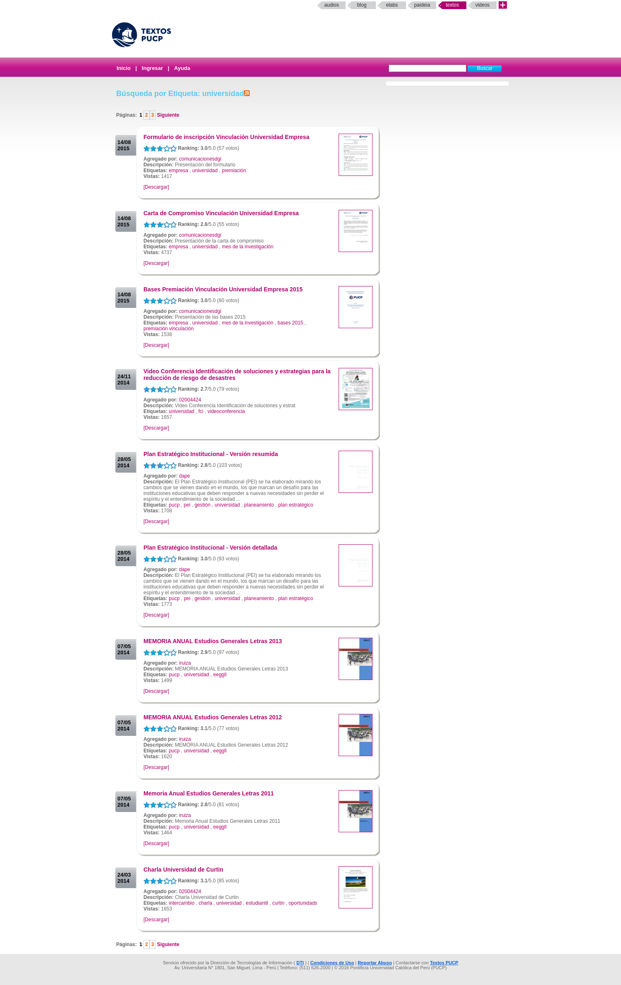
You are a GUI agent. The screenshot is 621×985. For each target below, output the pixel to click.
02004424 (190, 400)
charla (205, 903)
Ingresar (152, 68)
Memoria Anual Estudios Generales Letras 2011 (208, 793)
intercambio (181, 903)
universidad (204, 170)
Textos (452, 5)
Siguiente (167, 115)
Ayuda (182, 68)
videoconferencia (226, 411)
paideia (422, 5)
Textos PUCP (444, 962)
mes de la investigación (247, 247)
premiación (234, 170)
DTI (300, 962)
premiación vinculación (168, 329)
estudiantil (257, 903)
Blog (362, 5)
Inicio (124, 68)
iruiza (185, 663)
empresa (178, 170)
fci (200, 411)
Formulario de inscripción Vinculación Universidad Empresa (226, 137)
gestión (202, 505)
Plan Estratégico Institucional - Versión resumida (210, 454)
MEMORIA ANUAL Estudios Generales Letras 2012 (212, 717)
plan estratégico (295, 505)
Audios (331, 5)
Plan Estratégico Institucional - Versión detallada (210, 547)
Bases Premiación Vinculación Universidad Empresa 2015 (223, 289)
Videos (482, 5)
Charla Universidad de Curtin (183, 869)
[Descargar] (156, 187)
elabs (392, 5)
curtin (278, 903)
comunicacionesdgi (200, 159)
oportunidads (303, 903)
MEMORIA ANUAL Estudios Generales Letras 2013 (212, 641)
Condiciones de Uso (332, 962)
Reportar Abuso (375, 962)
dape (184, 476)
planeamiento (259, 505)
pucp (174, 505)
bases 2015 (290, 323)
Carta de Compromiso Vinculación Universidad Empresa (221, 213)
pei (187, 505)
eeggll (220, 674)
